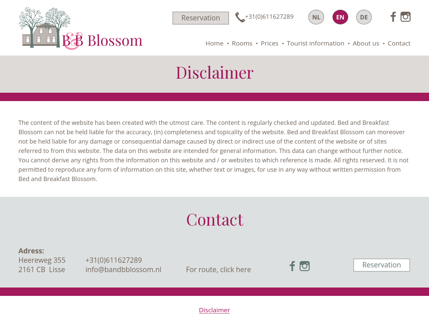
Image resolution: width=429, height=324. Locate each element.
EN (340, 17)
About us (366, 43)
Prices (270, 43)
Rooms (242, 43)
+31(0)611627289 (113, 260)
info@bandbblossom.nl (123, 269)
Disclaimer (214, 310)
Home (214, 43)
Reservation (200, 17)
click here (235, 269)
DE (364, 17)
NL (316, 17)
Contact (399, 43)
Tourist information (316, 43)
